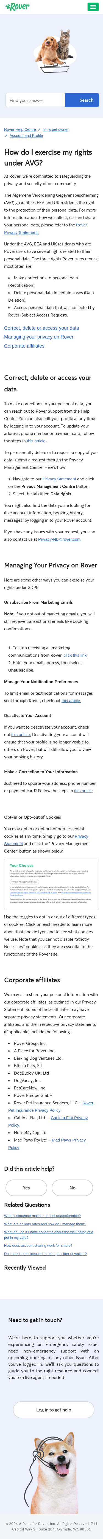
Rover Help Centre (20, 129)
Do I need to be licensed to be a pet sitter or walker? (45, 1254)
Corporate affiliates (24, 346)
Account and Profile (26, 135)
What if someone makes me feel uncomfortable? (42, 1216)
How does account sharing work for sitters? (38, 1245)
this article (36, 441)
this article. (71, 700)
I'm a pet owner (56, 129)
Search (82, 100)
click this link (75, 655)
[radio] (26, 1188)
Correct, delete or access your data (41, 328)
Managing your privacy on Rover (38, 337)
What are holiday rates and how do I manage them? (45, 1224)
